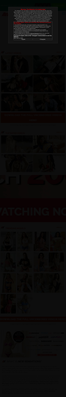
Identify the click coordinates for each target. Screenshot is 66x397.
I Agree (23, 39)
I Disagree (42, 39)
